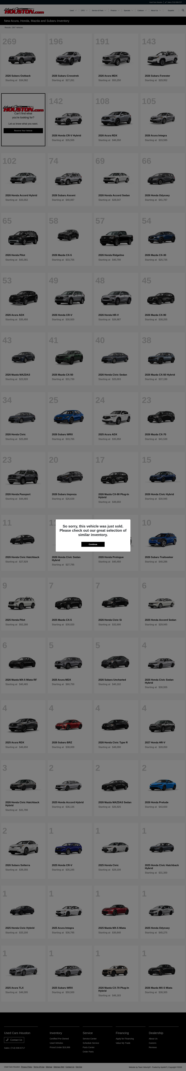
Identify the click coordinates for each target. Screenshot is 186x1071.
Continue (93, 544)
